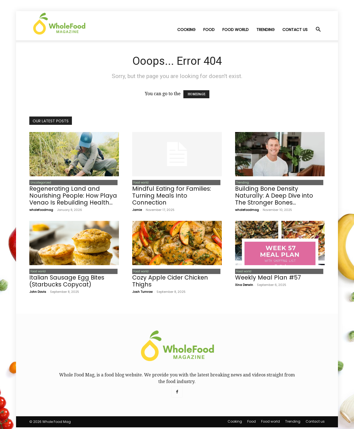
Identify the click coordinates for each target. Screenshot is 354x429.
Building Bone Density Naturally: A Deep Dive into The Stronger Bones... (274, 196)
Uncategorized (39, 183)
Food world (235, 29)
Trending (265, 29)
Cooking (186, 29)
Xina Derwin (244, 286)
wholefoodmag (41, 210)
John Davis (37, 293)
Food (209, 29)
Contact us (295, 29)
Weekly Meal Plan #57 (268, 279)
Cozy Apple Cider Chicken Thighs (170, 282)
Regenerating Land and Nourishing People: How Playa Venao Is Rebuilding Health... (73, 196)
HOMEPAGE (196, 94)
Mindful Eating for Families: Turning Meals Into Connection (171, 196)
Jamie (137, 210)
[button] (318, 30)
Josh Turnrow (142, 293)
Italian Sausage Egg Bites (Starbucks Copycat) (66, 282)
